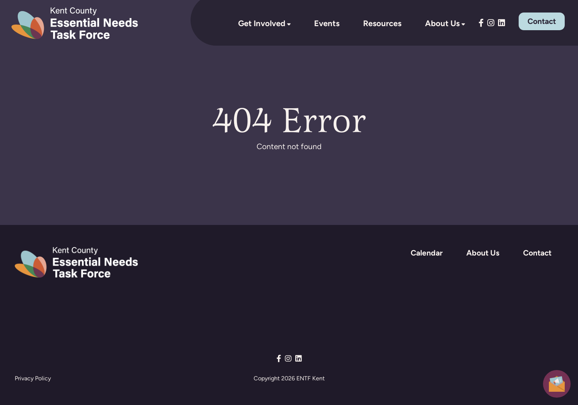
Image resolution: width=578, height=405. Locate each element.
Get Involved (261, 23)
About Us (442, 23)
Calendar (427, 252)
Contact (541, 21)
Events (327, 23)
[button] (557, 383)
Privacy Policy (33, 378)
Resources (382, 23)
